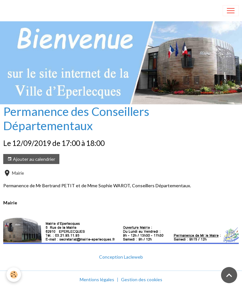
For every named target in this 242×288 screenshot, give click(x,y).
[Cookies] (13, 274)
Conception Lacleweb (121, 257)
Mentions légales (97, 279)
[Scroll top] (229, 275)
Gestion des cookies (141, 279)
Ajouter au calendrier (31, 159)
